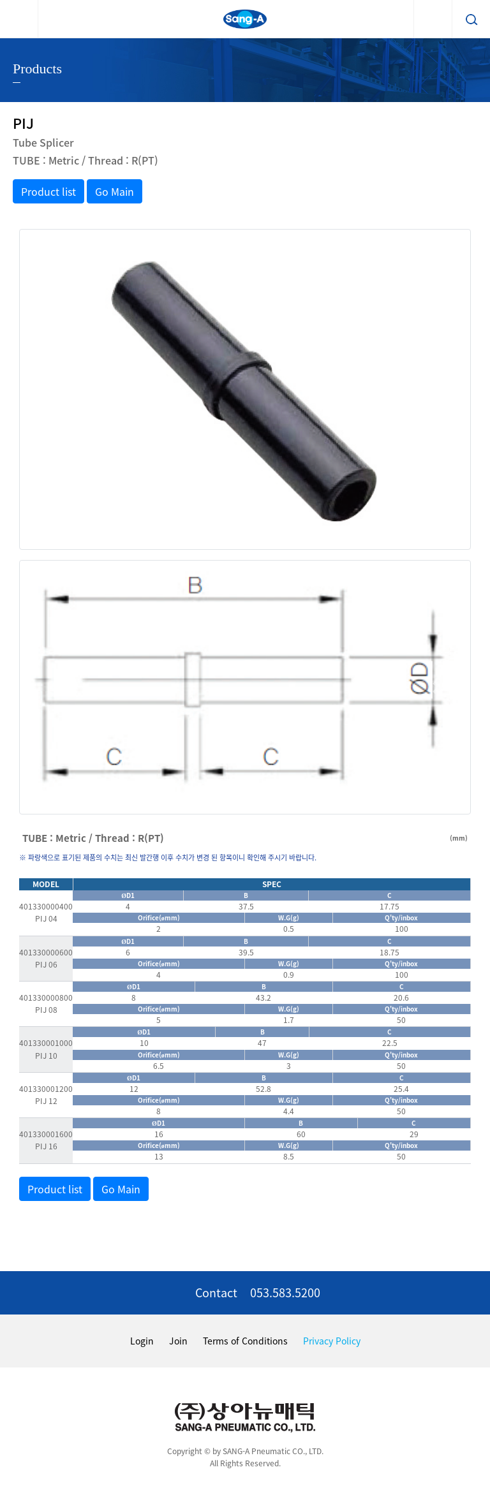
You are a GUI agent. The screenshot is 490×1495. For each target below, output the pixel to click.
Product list (48, 191)
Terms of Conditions (245, 1340)
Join (178, 1340)
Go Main (114, 191)
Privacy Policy (331, 1340)
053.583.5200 (285, 1292)
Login (142, 1340)
